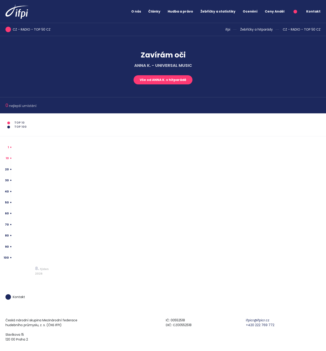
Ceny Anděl (274, 11)
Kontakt (313, 11)
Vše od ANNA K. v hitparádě (163, 80)
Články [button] (154, 11)
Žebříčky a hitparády (256, 29)
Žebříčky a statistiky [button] (217, 11)
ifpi (227, 29)
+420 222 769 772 (260, 325)
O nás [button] (136, 11)
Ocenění (250, 11)
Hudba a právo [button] (180, 11)
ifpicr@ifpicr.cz (257, 320)
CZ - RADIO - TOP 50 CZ (302, 29)
